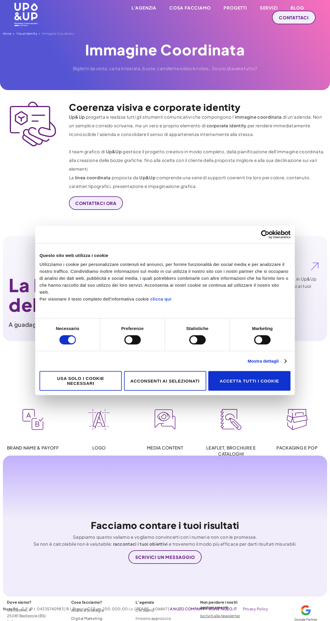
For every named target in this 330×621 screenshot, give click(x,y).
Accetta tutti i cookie (249, 380)
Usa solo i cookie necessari (80, 381)
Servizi (269, 7)
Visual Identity (26, 33)
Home (7, 33)
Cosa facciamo (190, 7)
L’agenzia (144, 7)
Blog (297, 7)
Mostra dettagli (263, 361)
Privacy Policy (255, 609)
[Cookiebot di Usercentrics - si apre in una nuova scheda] (265, 234)
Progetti (235, 7)
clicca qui (160, 298)
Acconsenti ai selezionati (165, 380)
